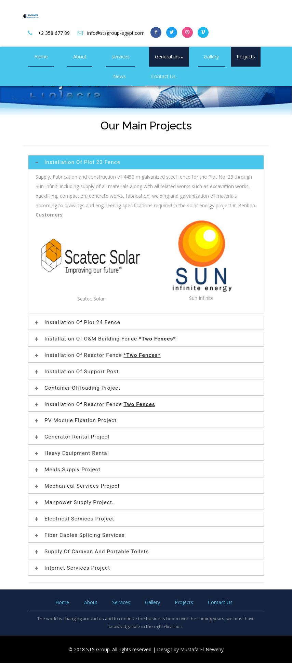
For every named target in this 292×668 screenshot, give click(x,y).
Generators (169, 56)
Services (121, 602)
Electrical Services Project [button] (75, 519)
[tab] (146, 162)
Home (41, 56)
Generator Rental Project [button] (72, 437)
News (119, 76)
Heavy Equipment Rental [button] (72, 453)
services (121, 56)
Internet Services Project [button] (72, 568)
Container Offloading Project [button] (78, 388)
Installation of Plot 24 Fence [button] (77, 322)
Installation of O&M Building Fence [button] (105, 339)
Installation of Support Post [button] (77, 371)
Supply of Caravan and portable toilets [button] (92, 551)
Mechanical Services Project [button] (77, 486)
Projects (246, 56)
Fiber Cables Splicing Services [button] (80, 535)
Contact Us (163, 76)
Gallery (211, 56)
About (80, 56)
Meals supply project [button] (68, 470)
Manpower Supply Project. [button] (74, 502)
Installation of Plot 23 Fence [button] (77, 162)
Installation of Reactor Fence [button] (98, 355)
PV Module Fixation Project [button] (76, 420)
